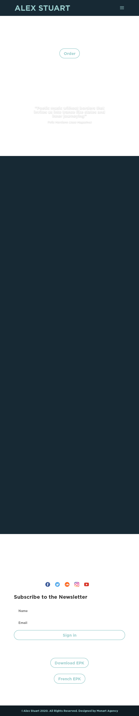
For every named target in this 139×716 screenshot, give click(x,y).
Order (69, 53)
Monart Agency (107, 710)
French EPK (69, 679)
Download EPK (69, 663)
